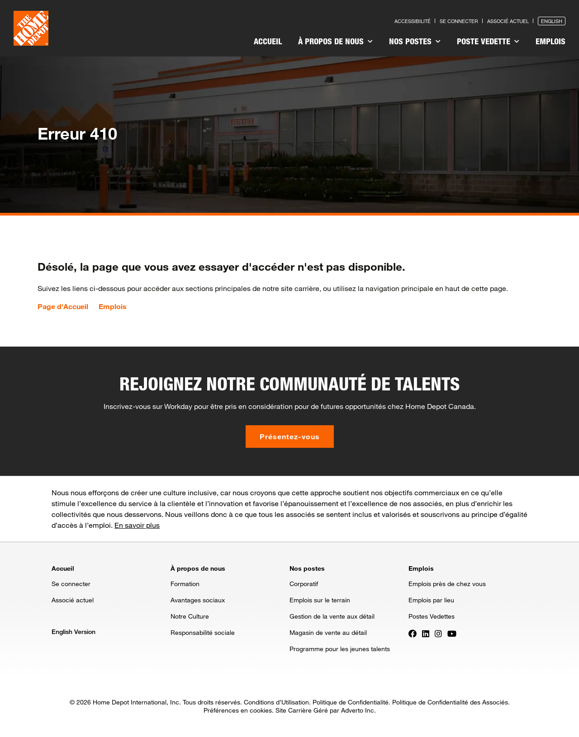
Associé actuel (73, 600)
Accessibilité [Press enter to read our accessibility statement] (412, 21)
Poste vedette (488, 41)
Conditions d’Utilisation (276, 702)
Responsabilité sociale (203, 632)
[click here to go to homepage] (31, 28)
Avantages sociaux (198, 600)
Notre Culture (190, 616)
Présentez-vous (290, 436)
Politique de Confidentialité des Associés (450, 702)
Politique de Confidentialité (351, 702)
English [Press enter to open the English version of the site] (551, 21)
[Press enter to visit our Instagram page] (438, 633)
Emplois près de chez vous (447, 583)
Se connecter (71, 583)
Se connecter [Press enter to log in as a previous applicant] (459, 21)
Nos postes (415, 41)
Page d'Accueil (63, 306)
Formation (185, 583)
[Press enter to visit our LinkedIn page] (425, 633)
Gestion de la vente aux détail (332, 616)
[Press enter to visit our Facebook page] (412, 633)
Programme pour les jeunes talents (340, 649)
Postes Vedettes (431, 616)
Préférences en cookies (238, 710)
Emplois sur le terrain (320, 600)
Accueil (268, 41)
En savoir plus (137, 525)
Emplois (550, 41)
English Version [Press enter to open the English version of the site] (73, 631)
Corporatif (304, 583)
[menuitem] (268, 42)
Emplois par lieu (431, 600)
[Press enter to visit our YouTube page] (451, 633)
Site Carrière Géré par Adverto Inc (324, 710)
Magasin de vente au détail (328, 632)
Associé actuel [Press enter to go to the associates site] (508, 21)
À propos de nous (335, 41)
